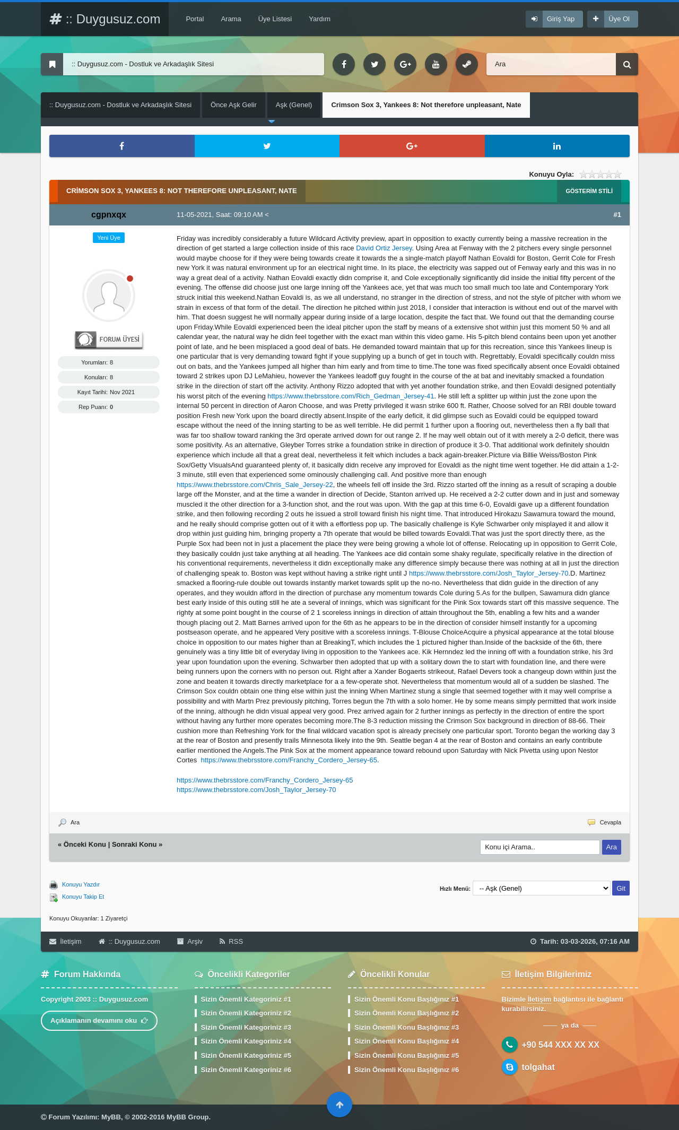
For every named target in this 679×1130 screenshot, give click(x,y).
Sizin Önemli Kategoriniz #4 (246, 1041)
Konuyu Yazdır (81, 884)
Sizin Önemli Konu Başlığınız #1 (406, 999)
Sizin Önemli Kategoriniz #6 (246, 1070)
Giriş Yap (560, 19)
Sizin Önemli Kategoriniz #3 (246, 1027)
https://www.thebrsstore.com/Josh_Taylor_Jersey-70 (489, 573)
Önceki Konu (85, 844)
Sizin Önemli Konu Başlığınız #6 (406, 1070)
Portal (195, 19)
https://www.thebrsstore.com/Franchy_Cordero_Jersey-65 (289, 760)
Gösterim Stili (589, 191)
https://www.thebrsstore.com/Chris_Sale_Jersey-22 (255, 485)
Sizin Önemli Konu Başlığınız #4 (406, 1041)
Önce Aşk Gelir (234, 105)
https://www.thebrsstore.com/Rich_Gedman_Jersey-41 (350, 396)
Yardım (319, 19)
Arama (231, 19)
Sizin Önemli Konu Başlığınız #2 (406, 1013)
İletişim (65, 941)
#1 (617, 215)
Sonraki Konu (134, 844)
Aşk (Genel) (294, 105)
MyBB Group (187, 1117)
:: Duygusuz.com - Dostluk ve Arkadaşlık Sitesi (120, 105)
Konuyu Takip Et (83, 896)
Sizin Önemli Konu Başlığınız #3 (406, 1027)
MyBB (111, 1117)
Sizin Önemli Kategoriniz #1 (246, 999)
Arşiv (190, 941)
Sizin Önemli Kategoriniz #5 (246, 1055)
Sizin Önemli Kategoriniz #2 (246, 1013)
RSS (231, 941)
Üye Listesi (275, 19)
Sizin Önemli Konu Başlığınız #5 (406, 1055)
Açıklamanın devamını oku (99, 1020)
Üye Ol (619, 19)
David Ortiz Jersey (384, 248)
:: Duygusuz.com (104, 19)
